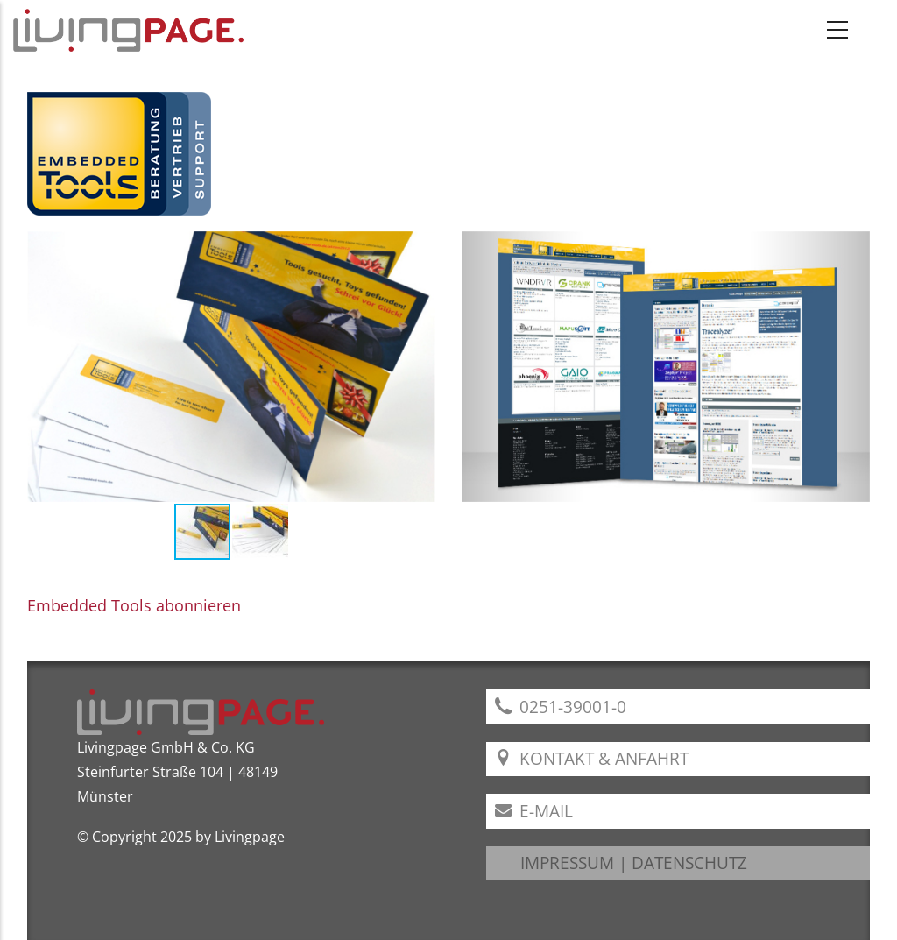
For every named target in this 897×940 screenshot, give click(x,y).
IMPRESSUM (567, 862)
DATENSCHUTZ (689, 862)
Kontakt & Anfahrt (592, 758)
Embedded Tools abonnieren (134, 605)
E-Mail (534, 811)
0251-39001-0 (560, 706)
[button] (420, 366)
